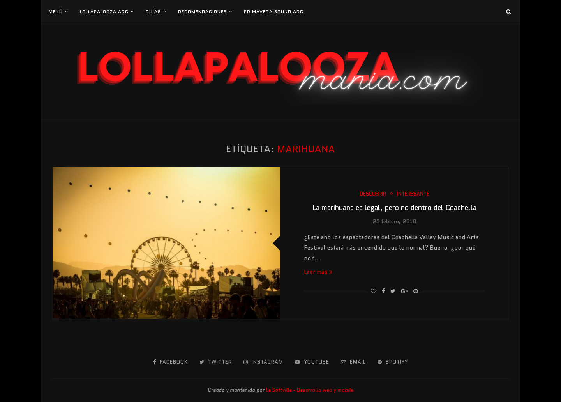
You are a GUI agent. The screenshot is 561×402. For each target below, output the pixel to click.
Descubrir (373, 194)
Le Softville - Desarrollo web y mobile (309, 390)
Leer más (318, 272)
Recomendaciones (202, 11)
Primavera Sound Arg (273, 11)
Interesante (413, 194)
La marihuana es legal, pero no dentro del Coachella (394, 208)
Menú (56, 11)
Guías (153, 11)
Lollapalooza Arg (104, 11)
